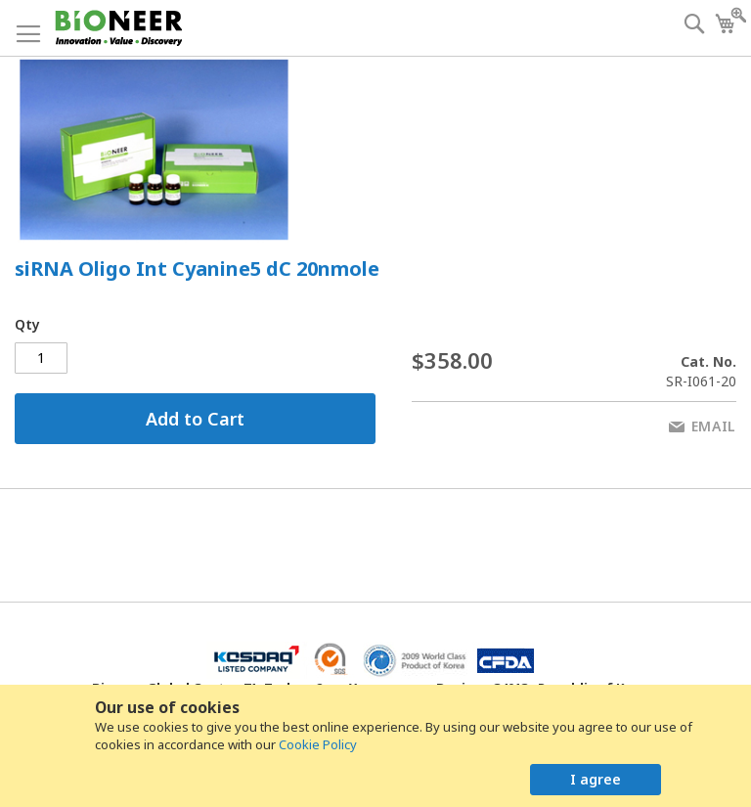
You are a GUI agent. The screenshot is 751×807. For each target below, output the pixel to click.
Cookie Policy (318, 744)
